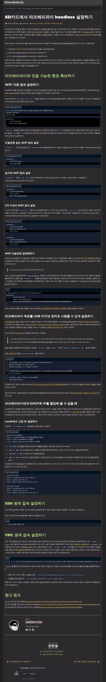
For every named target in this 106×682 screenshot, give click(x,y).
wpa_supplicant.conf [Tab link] (13, 107)
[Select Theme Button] (88, 2)
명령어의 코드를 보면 (82, 544)
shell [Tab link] (7, 290)
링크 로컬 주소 (77, 412)
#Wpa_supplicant (57, 23)
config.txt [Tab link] (9, 359)
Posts (20, 8)
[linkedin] (33, 630)
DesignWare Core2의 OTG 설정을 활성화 (49, 384)
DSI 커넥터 (36, 32)
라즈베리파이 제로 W (54, 327)
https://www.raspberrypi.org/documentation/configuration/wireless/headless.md (68, 604)
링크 (42, 133)
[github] (30, 630)
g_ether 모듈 (89, 384)
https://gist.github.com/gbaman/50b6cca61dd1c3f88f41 (60, 607)
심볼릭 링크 (21, 550)
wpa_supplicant (11, 93)
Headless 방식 (88, 32)
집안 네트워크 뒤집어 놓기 (53, 654)
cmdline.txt (20, 333)
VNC (10, 56)
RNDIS (49, 393)
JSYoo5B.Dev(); (11, 8)
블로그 (99, 2)
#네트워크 (40, 23)
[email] (27, 630)
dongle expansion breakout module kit (52, 324)
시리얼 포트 (19, 49)
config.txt (12, 353)
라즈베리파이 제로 (12, 322)
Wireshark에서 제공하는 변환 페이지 (55, 308)
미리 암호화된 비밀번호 (92, 258)
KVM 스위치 (80, 35)
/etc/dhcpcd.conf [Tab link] (12, 432)
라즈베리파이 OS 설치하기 (53, 651)
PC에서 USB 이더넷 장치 (88, 322)
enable (29, 547)
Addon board (30, 324)
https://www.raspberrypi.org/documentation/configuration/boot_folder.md (52, 601)
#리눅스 (34, 23)
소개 (93, 2)
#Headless (48, 23)
